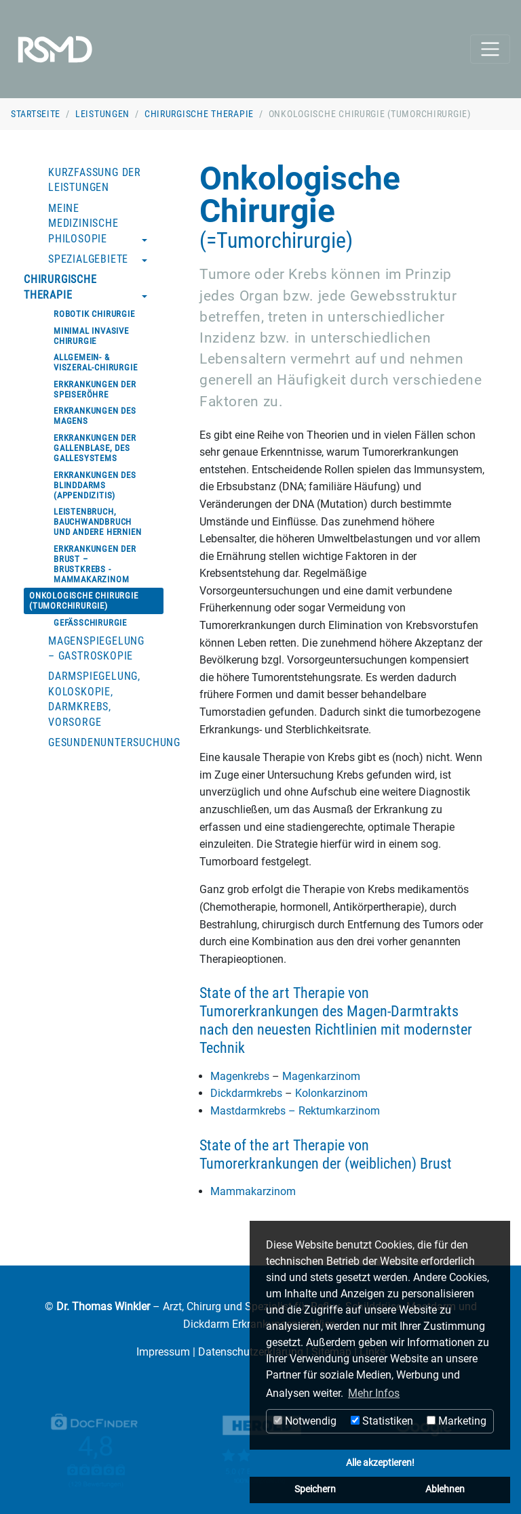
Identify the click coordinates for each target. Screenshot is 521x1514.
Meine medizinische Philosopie (83, 223)
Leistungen (102, 114)
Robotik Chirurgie (94, 314)
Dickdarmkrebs (247, 1093)
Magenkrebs (241, 1076)
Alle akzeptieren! (380, 1463)
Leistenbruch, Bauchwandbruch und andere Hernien (97, 521)
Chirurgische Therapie (199, 114)
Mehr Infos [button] (374, 1393)
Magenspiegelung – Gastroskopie (96, 648)
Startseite (35, 114)
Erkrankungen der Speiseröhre (95, 389)
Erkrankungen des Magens (95, 416)
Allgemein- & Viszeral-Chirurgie (95, 362)
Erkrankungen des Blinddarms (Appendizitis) (95, 485)
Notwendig (304, 1420)
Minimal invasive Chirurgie (91, 336)
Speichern (315, 1489)
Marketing (456, 1420)
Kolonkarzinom (330, 1093)
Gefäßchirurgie (90, 623)
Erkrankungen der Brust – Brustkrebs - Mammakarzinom (95, 564)
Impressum (163, 1351)
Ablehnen (445, 1489)
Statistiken (382, 1420)
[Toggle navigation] (490, 49)
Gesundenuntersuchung (108, 742)
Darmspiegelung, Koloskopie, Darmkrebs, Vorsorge (94, 699)
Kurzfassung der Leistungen (94, 180)
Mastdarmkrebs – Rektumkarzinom (295, 1110)
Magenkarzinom (319, 1076)
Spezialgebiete (88, 259)
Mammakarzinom (253, 1191)
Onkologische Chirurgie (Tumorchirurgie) (83, 600)
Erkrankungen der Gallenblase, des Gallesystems (95, 448)
